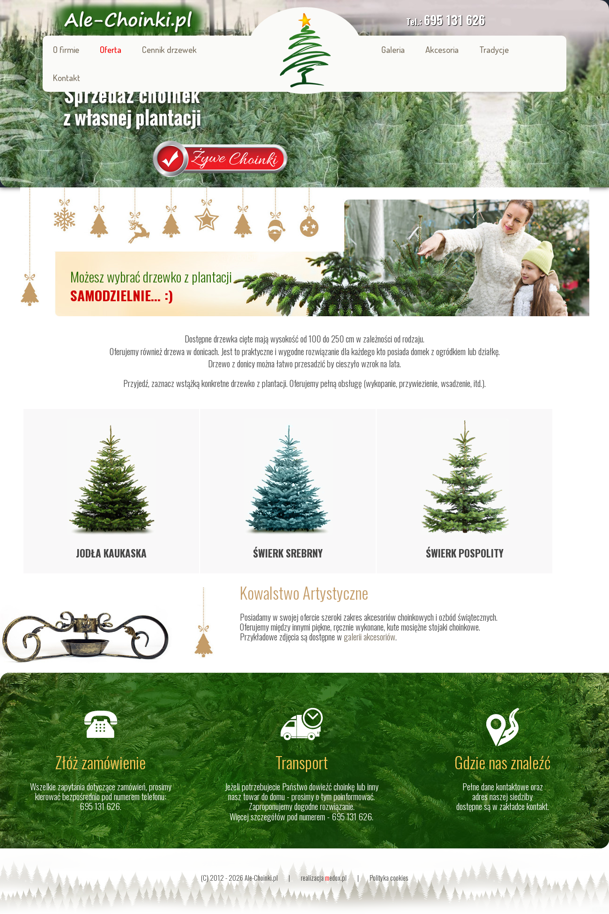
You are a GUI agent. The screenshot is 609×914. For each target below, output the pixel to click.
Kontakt (66, 77)
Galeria (393, 49)
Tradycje (494, 49)
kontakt (537, 806)
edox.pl (336, 878)
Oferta (110, 49)
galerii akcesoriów (369, 636)
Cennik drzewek (169, 49)
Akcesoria (442, 49)
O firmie (66, 49)
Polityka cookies (389, 878)
